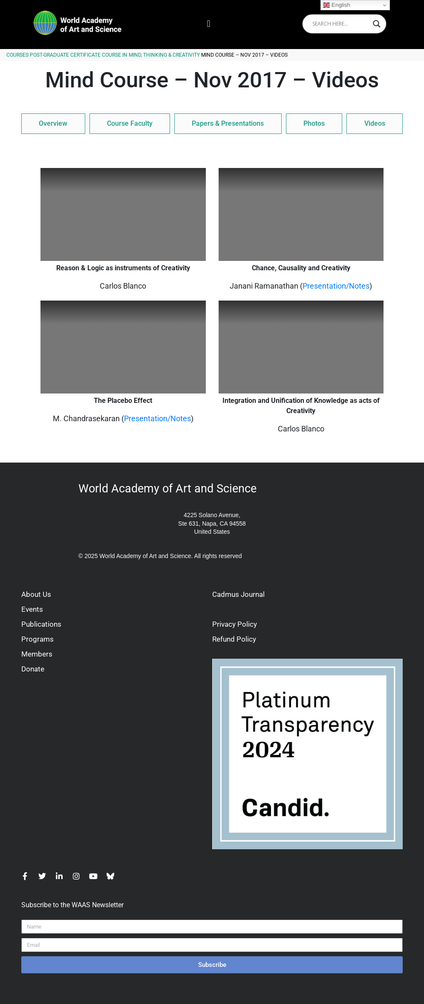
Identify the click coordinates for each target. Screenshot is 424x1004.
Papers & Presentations (228, 123)
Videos (374, 123)
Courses (17, 55)
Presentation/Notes (336, 285)
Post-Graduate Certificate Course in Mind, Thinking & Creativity (115, 55)
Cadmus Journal (238, 594)
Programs (37, 639)
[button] (209, 24)
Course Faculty (130, 123)
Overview (53, 123)
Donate (32, 669)
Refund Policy (234, 639)
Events (32, 609)
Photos (314, 123)
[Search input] (340, 24)
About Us (36, 594)
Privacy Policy (234, 624)
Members (36, 654)
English (336, 5)
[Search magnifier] (377, 24)
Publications (41, 624)
